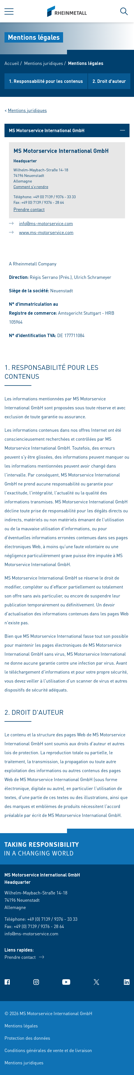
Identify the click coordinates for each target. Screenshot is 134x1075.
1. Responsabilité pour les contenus (46, 81)
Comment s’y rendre (30, 186)
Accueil (11, 63)
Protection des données (27, 1038)
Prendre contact (29, 209)
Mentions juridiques (43, 63)
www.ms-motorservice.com (46, 233)
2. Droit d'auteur (109, 81)
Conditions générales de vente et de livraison (48, 1050)
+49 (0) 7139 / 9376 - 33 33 (54, 196)
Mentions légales (21, 1026)
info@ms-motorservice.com (46, 224)
